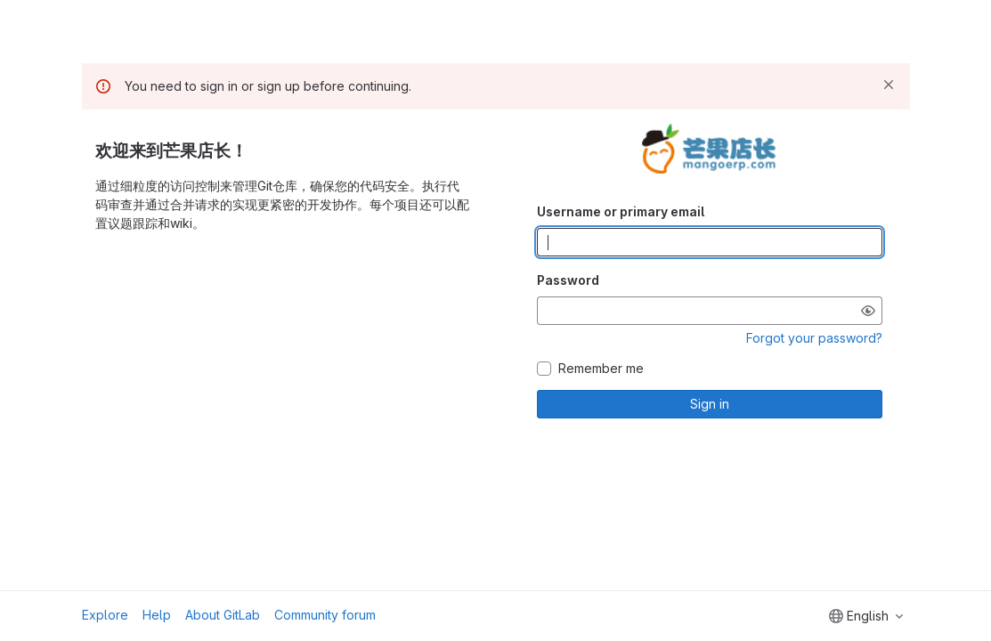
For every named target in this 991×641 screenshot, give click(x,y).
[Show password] (868, 310)
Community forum (325, 614)
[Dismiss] (888, 84)
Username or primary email (620, 211)
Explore (105, 614)
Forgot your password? (814, 337)
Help (156, 614)
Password (568, 280)
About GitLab (222, 614)
